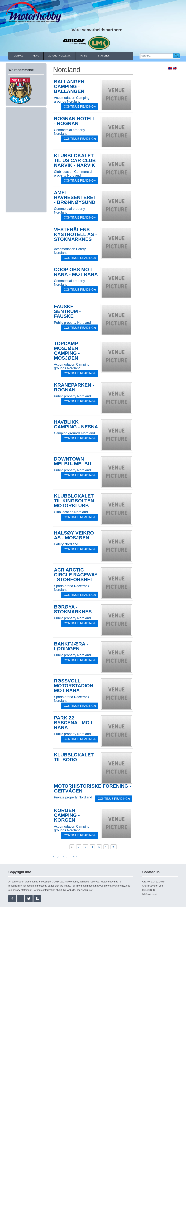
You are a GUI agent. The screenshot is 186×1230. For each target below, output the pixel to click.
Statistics (104, 56)
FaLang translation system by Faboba (65, 857)
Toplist (84, 56)
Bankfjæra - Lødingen (71, 646)
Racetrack (81, 586)
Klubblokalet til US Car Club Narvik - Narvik (75, 160)
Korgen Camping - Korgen (67, 815)
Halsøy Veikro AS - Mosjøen (74, 535)
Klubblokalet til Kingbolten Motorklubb (74, 500)
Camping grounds (67, 433)
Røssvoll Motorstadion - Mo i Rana (75, 685)
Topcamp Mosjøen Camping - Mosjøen (67, 351)
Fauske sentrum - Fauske (67, 311)
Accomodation (64, 98)
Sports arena (63, 586)
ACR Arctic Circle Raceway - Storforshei (75, 574)
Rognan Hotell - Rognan (75, 121)
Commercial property (69, 130)
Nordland (74, 101)
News (36, 56)
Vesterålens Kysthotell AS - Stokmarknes (75, 234)
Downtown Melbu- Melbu (72, 461)
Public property (65, 323)
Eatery (81, 249)
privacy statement (21, 890)
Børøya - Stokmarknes (73, 609)
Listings (18, 56)
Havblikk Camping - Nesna (76, 424)
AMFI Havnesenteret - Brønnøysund (75, 197)
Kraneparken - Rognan (74, 387)
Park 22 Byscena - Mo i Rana (73, 722)
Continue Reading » (80, 106)
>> (114, 846)
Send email (151, 894)
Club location (63, 172)
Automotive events (59, 56)
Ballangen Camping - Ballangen (69, 86)
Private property (66, 797)
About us (87, 890)
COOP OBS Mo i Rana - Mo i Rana (76, 272)
